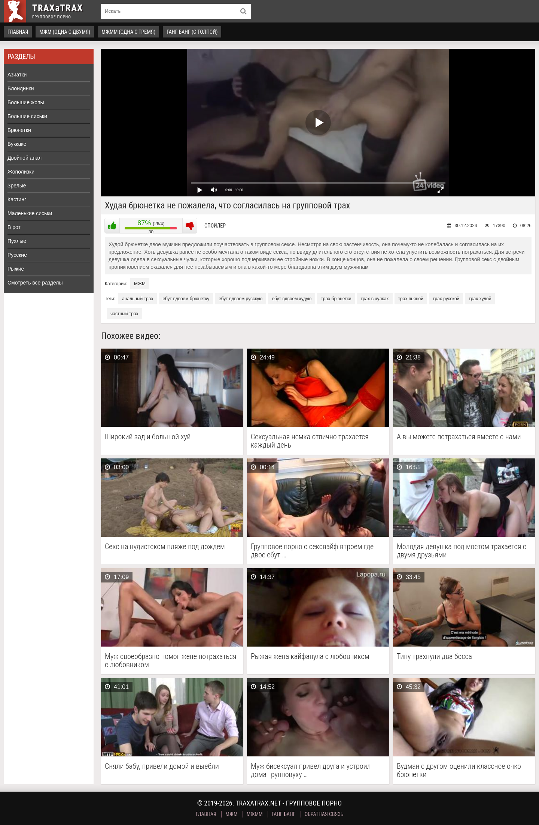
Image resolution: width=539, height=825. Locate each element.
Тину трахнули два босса (434, 656)
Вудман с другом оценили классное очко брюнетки (459, 770)
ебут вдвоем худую (291, 298)
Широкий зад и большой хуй (148, 437)
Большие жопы (25, 102)
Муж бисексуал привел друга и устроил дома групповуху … (311, 770)
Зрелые (16, 186)
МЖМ (140, 283)
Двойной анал (24, 158)
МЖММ (255, 814)
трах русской (446, 298)
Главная (17, 32)
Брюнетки (19, 130)
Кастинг (16, 199)
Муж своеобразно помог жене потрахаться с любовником (171, 660)
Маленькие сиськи (29, 213)
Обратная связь (324, 814)
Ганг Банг (284, 814)
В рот (14, 227)
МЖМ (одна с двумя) (64, 32)
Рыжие (15, 269)
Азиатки (17, 75)
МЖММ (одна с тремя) (128, 32)
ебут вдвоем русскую (240, 298)
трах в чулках (374, 298)
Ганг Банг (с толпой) (192, 32)
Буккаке (16, 144)
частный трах (124, 313)
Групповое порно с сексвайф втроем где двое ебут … (312, 550)
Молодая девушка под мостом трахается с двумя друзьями (461, 550)
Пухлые (16, 241)
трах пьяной (410, 298)
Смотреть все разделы (35, 283)
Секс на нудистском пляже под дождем (165, 546)
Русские (17, 255)
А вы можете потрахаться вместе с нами (459, 437)
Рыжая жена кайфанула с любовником (310, 656)
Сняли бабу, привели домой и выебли (162, 766)
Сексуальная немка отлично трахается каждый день (310, 441)
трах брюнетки (336, 298)
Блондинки (20, 88)
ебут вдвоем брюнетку (185, 298)
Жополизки (20, 172)
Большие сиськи (27, 116)
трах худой (480, 298)
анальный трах (137, 298)
